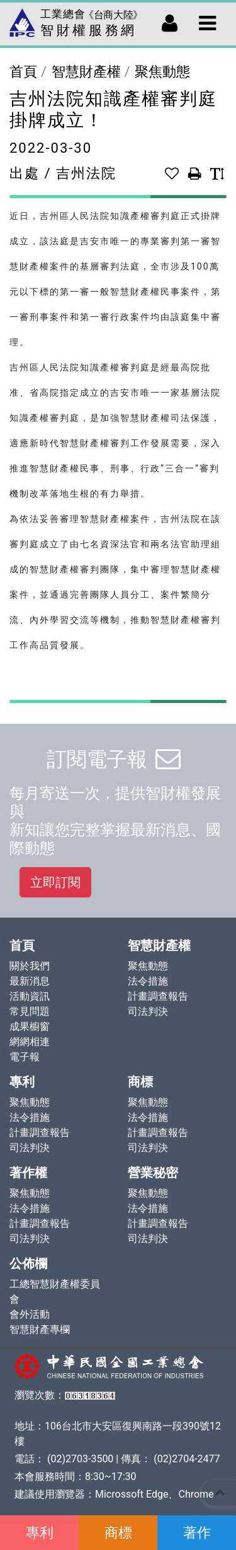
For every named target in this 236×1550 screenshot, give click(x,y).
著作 (197, 1533)
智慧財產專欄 (39, 1329)
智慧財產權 (86, 72)
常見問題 (29, 1011)
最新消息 (29, 981)
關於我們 (29, 966)
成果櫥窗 (29, 1026)
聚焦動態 (162, 72)
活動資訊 (29, 996)
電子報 (24, 1057)
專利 (39, 1533)
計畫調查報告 (158, 996)
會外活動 (29, 1314)
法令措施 (148, 981)
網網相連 (29, 1042)
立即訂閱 (55, 882)
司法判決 (148, 1011)
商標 (118, 1533)
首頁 (23, 72)
